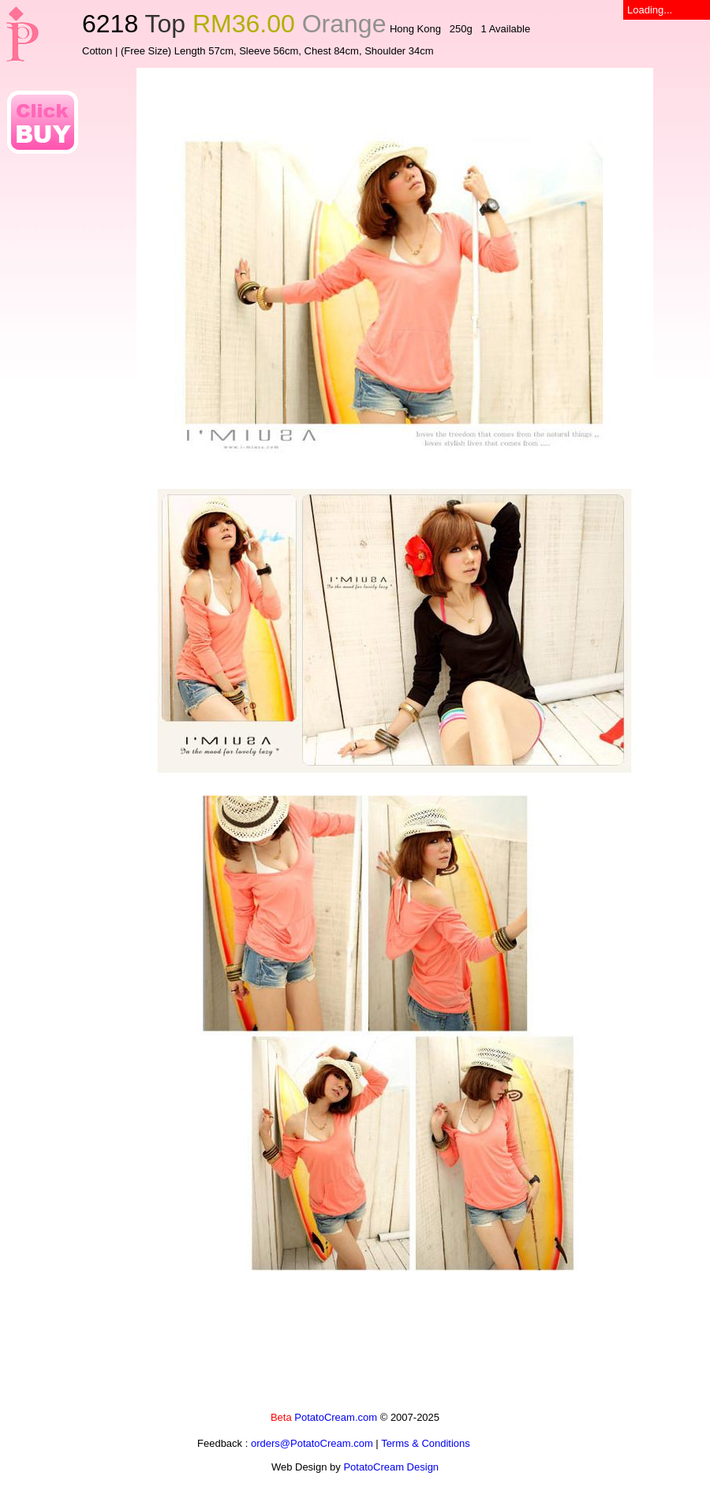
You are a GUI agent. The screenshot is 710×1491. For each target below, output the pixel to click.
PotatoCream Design (391, 1467)
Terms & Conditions (425, 1443)
